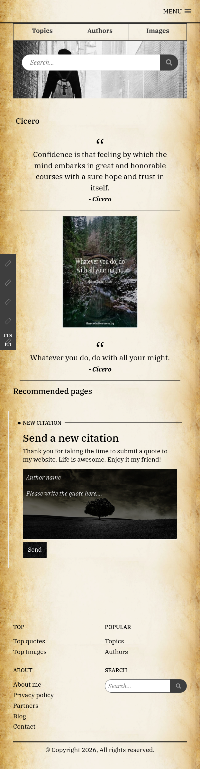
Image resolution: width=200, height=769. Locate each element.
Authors (116, 652)
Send (35, 549)
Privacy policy (33, 695)
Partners (25, 705)
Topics (114, 641)
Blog (19, 716)
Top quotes (29, 641)
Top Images (30, 652)
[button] (177, 11)
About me (27, 684)
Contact (24, 726)
